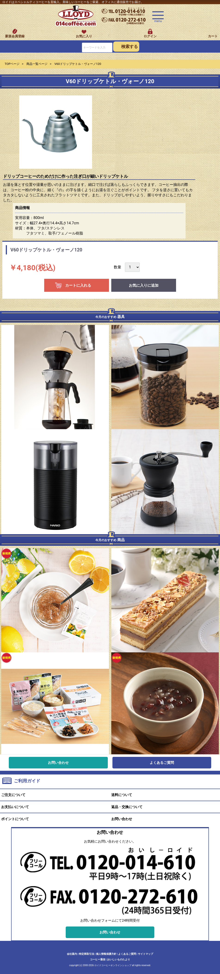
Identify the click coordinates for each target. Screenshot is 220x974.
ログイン (150, 36)
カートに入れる (78, 285)
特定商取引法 (86, 953)
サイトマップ (145, 953)
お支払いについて (15, 807)
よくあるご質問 (162, 763)
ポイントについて (15, 819)
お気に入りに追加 (143, 285)
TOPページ (12, 64)
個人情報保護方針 (106, 953)
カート (213, 36)
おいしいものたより (118, 959)
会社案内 (72, 953)
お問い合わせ (58, 763)
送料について (121, 795)
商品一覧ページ (36, 64)
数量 (117, 267)
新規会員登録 (15, 36)
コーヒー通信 (97, 959)
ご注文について (13, 795)
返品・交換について (127, 807)
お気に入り (84, 36)
